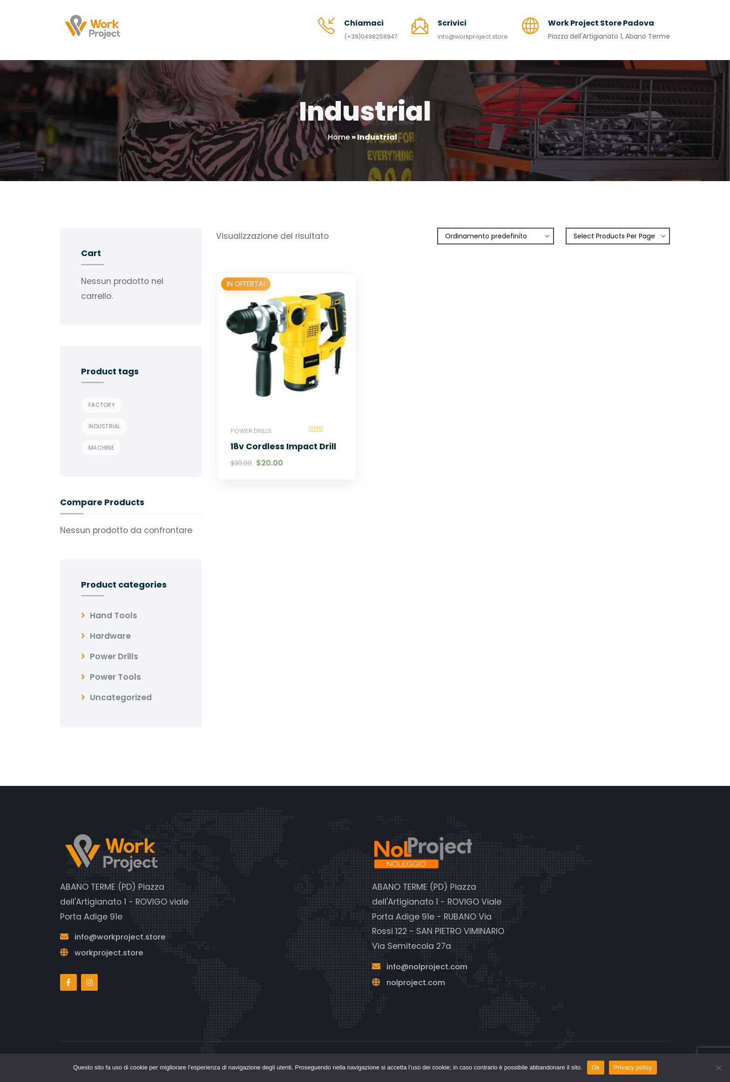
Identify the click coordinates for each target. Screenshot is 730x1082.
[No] (718, 1067)
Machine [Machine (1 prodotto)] (101, 441)
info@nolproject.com (430, 960)
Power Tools (115, 670)
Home (339, 130)
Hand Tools (113, 609)
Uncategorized (121, 691)
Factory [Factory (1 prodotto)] (101, 398)
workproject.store (111, 946)
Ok (596, 1067)
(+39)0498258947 (362, 33)
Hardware (110, 629)
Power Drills (250, 424)
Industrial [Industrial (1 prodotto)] (104, 420)
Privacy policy (633, 1067)
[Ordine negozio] (495, 229)
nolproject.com (418, 975)
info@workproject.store (470, 33)
